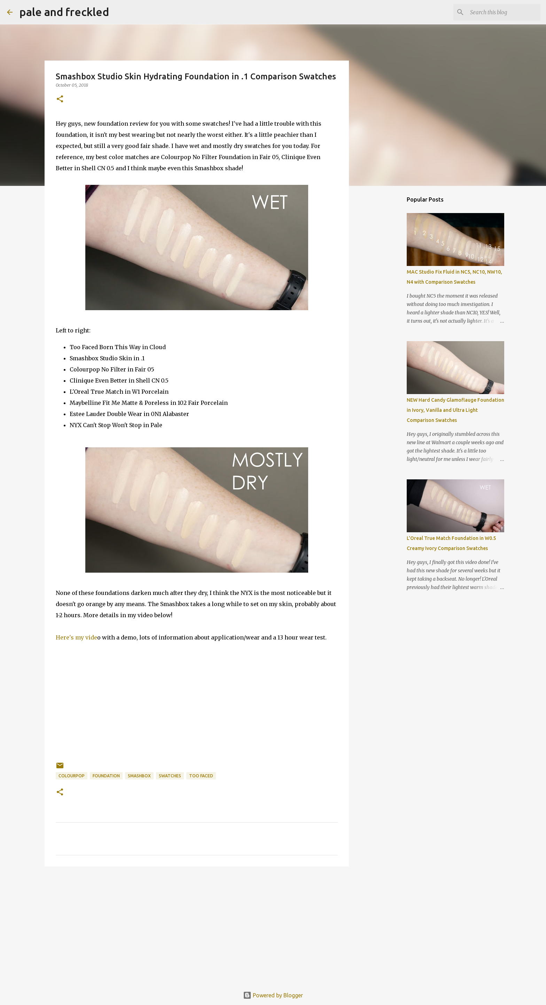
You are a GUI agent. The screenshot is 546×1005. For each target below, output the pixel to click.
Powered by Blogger (273, 995)
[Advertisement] (197, 925)
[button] (60, 99)
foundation (106, 776)
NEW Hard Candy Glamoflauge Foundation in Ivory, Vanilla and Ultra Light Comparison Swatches (455, 410)
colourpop (71, 776)
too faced (201, 776)
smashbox (139, 776)
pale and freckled (64, 12)
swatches (170, 776)
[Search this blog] (503, 12)
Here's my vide (76, 637)
